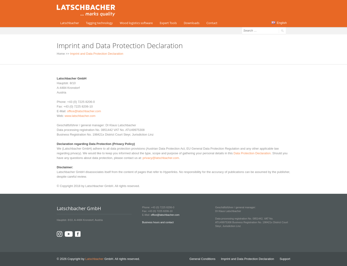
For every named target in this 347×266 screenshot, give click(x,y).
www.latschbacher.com (80, 116)
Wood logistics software (136, 23)
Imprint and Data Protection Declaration (247, 259)
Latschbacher (69, 23)
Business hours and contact (158, 222)
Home (61, 53)
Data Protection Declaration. (253, 153)
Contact (211, 23)
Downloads (191, 23)
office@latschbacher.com (84, 111)
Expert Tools (168, 23)
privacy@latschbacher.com (161, 158)
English (279, 23)
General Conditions (202, 259)
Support (285, 259)
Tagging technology (99, 23)
